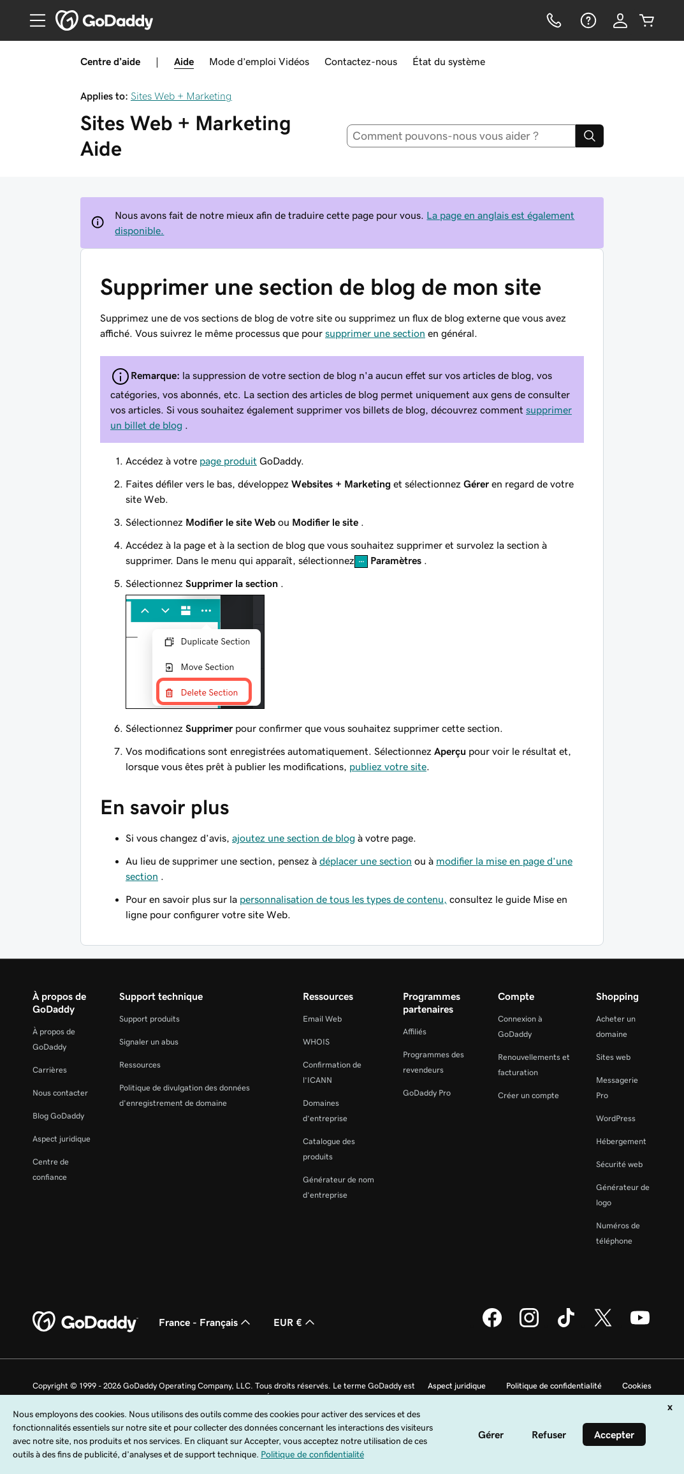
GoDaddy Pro (427, 1093)
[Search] (590, 135)
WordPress (616, 1118)
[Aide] (587, 20)
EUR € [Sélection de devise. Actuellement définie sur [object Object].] (295, 1322)
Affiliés (414, 1031)
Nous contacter (60, 1093)
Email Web (322, 1019)
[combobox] (461, 136)
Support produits (149, 1019)
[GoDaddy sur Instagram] (529, 1325)
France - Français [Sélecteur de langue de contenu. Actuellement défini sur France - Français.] (206, 1322)
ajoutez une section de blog (293, 838)
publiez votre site (387, 766)
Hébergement (621, 1141)
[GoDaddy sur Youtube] (640, 1325)
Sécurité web (619, 1164)
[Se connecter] (620, 20)
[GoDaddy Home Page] (85, 1322)
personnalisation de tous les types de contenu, (343, 899)
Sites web (613, 1057)
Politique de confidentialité (554, 1385)
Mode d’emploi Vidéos (259, 61)
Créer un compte (528, 1095)
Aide (184, 61)
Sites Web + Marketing (181, 96)
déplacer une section (365, 861)
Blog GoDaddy (58, 1116)
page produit (228, 461)
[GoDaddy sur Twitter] (603, 1325)
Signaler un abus (148, 1042)
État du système (448, 61)
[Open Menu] (32, 20)
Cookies (636, 1385)
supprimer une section (375, 333)
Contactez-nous (360, 61)
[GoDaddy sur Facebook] (492, 1325)
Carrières (50, 1070)
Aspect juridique (62, 1139)
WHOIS (316, 1042)
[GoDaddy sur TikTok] (566, 1325)
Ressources (140, 1065)
